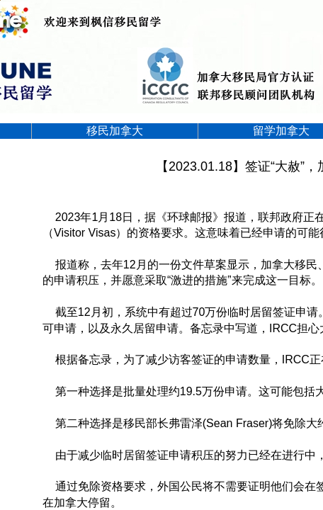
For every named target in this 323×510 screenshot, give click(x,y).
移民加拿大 (114, 131)
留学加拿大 (281, 131)
